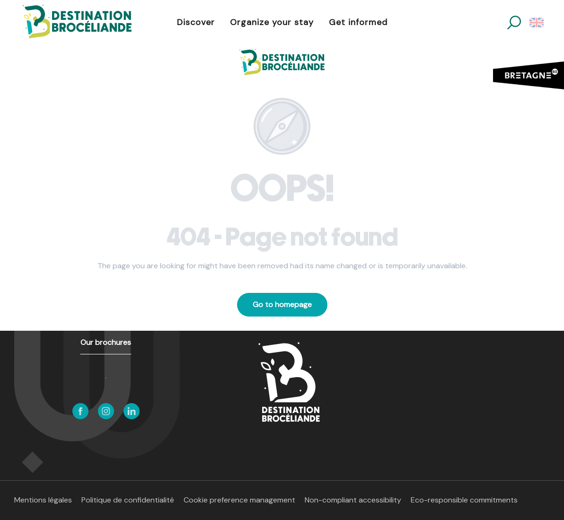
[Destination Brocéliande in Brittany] (282, 62)
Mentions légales (43, 500)
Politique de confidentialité (127, 500)
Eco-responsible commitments (464, 500)
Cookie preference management (239, 500)
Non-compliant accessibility (353, 500)
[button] (514, 22)
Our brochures (105, 342)
